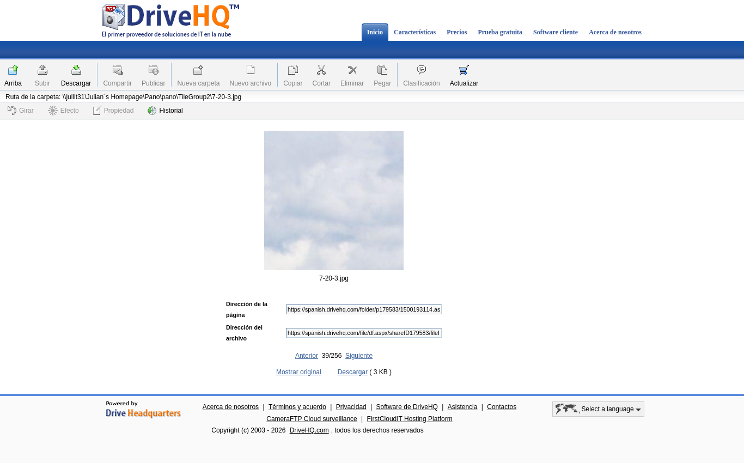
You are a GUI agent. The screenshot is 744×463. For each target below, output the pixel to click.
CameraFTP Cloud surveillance (311, 419)
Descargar (76, 83)
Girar (21, 110)
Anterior (306, 356)
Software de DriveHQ (407, 407)
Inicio (375, 32)
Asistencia (463, 407)
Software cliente (555, 32)
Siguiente (359, 356)
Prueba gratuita (500, 32)
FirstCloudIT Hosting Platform (410, 419)
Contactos (501, 407)
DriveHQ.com (309, 430)
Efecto (63, 110)
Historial (165, 110)
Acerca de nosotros (615, 32)
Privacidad (351, 407)
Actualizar (464, 83)
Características (415, 32)
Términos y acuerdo (297, 407)
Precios (457, 32)
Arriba (13, 83)
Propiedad (113, 110)
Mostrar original (298, 372)
